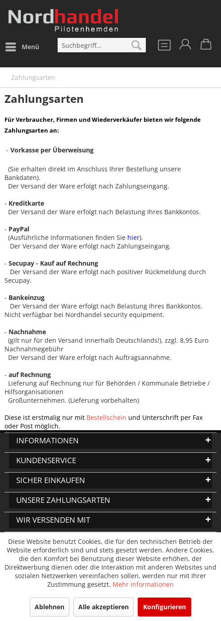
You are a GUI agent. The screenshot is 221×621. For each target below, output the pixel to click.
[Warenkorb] (207, 47)
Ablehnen (49, 607)
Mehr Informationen (143, 584)
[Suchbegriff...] (102, 45)
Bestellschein (106, 417)
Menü (22, 45)
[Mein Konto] (185, 47)
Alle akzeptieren (103, 607)
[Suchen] (136, 45)
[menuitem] (22, 47)
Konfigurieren (164, 607)
